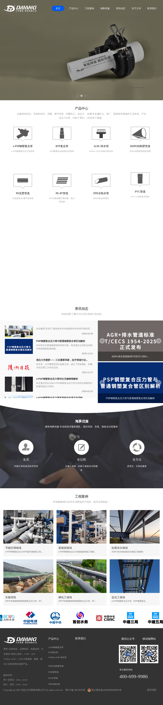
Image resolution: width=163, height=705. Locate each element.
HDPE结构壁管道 (140, 146)
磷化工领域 (65, 597)
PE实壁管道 (23, 193)
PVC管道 (140, 191)
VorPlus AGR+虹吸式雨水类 (101, 151)
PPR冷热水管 (101, 193)
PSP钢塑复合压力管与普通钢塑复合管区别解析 (60, 341)
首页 (58, 8)
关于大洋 (136, 8)
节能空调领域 (13, 547)
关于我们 (81, 226)
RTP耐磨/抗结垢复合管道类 (62, 151)
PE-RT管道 (62, 193)
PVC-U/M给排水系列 (140, 197)
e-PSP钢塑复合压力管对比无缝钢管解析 (57, 379)
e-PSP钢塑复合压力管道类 (22, 151)
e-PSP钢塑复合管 (23, 146)
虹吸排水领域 (120, 547)
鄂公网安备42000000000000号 (105, 690)
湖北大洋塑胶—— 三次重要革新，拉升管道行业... (62, 360)
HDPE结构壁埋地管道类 (140, 151)
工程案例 (89, 8)
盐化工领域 (118, 597)
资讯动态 (120, 8)
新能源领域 (65, 547)
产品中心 (73, 8)
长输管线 (10, 597)
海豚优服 (105, 8)
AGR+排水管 (101, 146)
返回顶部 (151, 690)
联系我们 (151, 8)
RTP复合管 (62, 146)
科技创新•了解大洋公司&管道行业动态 (82, 314)
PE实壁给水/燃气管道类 (22, 198)
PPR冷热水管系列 (101, 198)
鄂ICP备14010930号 (75, 690)
